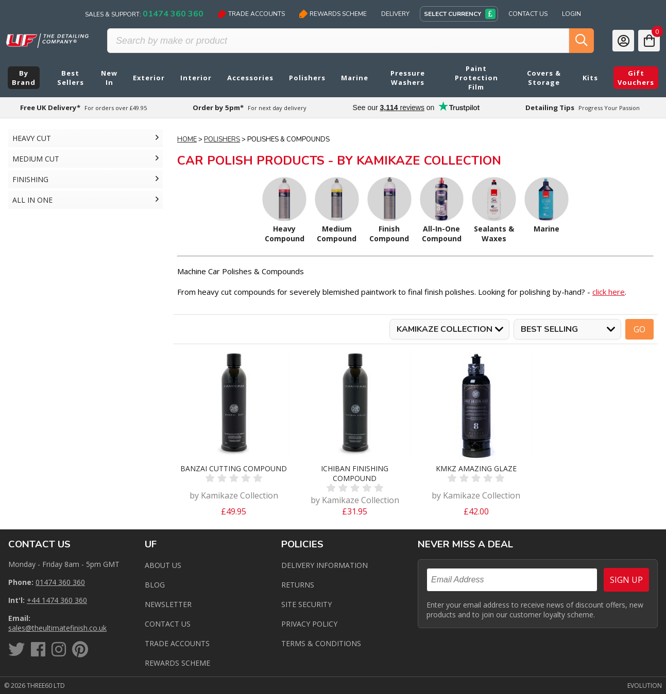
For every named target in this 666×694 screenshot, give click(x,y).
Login (571, 14)
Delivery (395, 14)
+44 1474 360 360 (57, 600)
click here (608, 292)
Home (187, 139)
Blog (155, 585)
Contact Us (528, 14)
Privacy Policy (309, 624)
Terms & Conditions (321, 643)
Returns (297, 585)
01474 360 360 (60, 582)
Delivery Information (324, 565)
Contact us (168, 624)
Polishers (222, 139)
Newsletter (168, 604)
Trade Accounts (251, 14)
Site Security (306, 604)
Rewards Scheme (333, 14)
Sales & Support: (144, 14)
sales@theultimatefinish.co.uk (57, 628)
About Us (163, 565)
